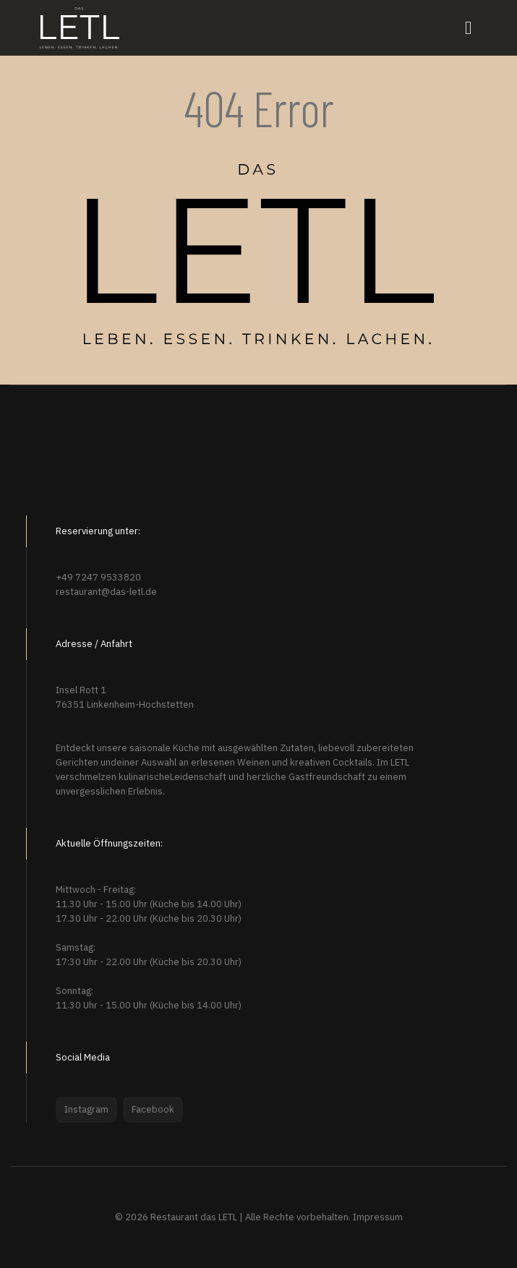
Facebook (153, 1109)
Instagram (86, 1109)
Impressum (378, 1217)
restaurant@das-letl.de (106, 592)
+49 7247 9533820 (98, 577)
